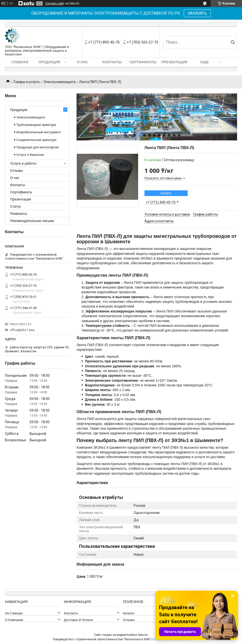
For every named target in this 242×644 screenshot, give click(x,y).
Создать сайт (54, 3)
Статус (15, 206)
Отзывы (16, 171)
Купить (166, 193)
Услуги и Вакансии (30, 154)
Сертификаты (142, 62)
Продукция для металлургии (37, 147)
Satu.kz (143, 635)
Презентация (174, 62)
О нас (82, 62)
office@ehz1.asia (22, 330)
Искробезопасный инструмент (38, 132)
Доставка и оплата (78, 620)
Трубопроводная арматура (36, 125)
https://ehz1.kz (20, 324)
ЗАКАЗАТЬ (197, 13)
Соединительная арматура (36, 140)
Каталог (129, 613)
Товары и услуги (26, 82)
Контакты (112, 62)
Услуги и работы (23, 163)
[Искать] (232, 42)
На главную (14, 613)
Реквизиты (18, 214)
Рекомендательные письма (32, 221)
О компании (14, 620)
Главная (19, 62)
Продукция (49, 62)
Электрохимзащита (59, 82)
